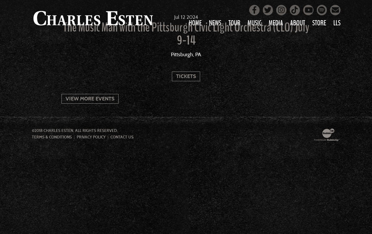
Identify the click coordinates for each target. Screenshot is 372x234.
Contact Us (122, 137)
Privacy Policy (91, 137)
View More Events (90, 99)
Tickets (186, 76)
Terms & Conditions (52, 137)
